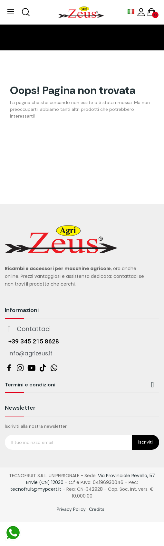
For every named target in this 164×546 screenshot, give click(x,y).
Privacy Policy (71, 509)
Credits (96, 509)
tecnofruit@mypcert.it (35, 489)
